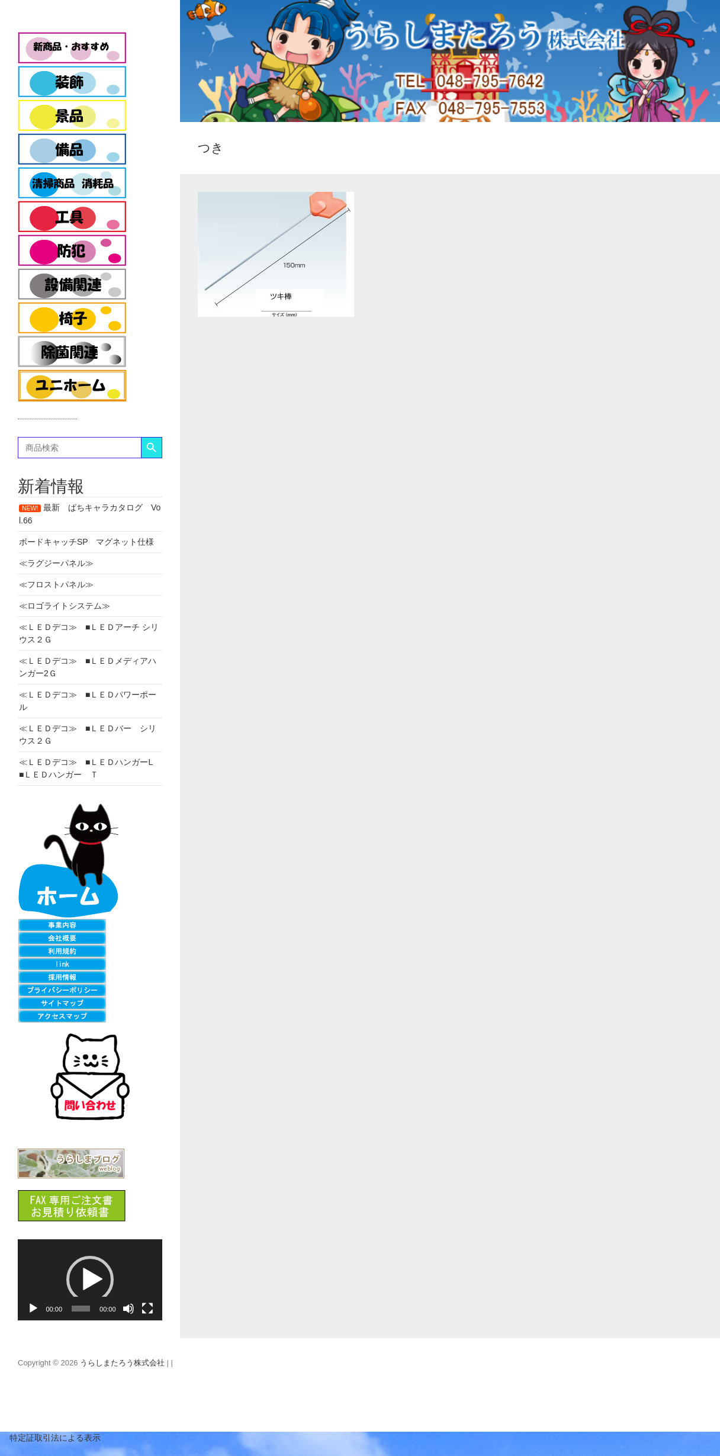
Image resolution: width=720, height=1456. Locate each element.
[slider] (81, 1309)
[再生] (33, 1308)
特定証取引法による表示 (50, 1437)
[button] (90, 1279)
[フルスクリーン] (147, 1308)
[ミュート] (128, 1308)
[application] (90, 1279)
